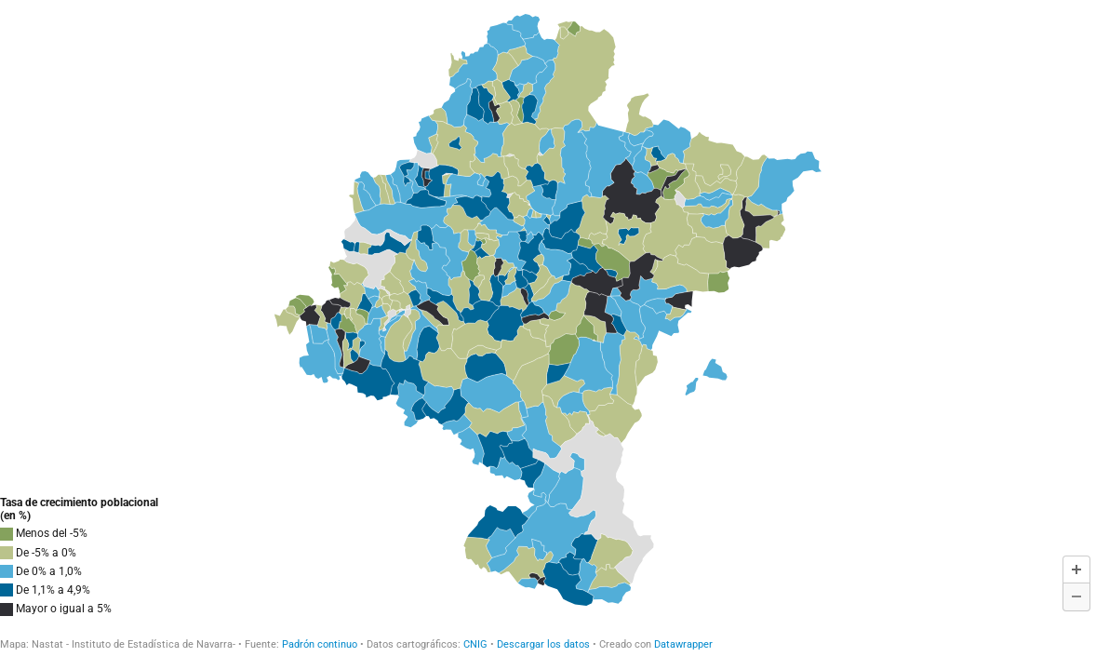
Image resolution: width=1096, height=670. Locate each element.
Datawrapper (683, 644)
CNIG (476, 644)
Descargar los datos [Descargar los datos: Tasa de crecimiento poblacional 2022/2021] (543, 644)
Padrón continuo (319, 644)
